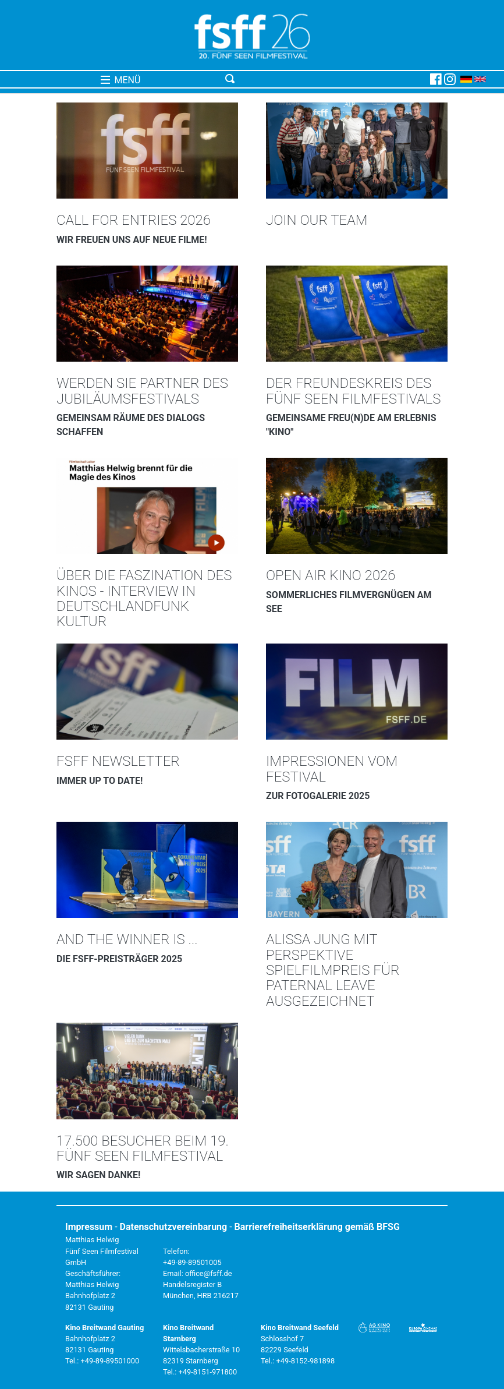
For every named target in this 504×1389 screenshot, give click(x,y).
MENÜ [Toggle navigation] (121, 80)
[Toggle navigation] (325, 79)
